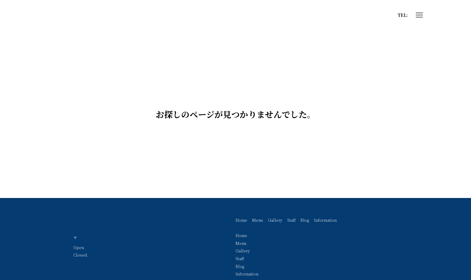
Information (325, 220)
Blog (304, 220)
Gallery (275, 220)
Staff (291, 220)
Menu (257, 220)
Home (241, 220)
